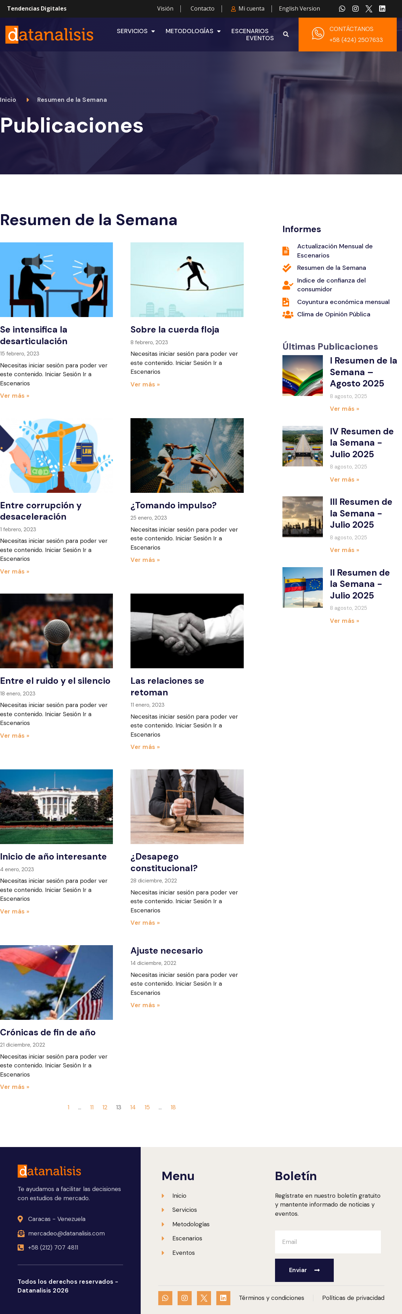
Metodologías (193, 31)
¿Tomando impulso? (173, 505)
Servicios (136, 31)
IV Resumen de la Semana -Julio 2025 (362, 443)
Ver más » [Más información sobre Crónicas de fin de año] (15, 1087)
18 (173, 1107)
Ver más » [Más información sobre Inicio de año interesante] (15, 911)
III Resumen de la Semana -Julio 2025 (361, 513)
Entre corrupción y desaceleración (41, 511)
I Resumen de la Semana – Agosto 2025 (363, 372)
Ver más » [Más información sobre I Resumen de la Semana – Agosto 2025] (344, 409)
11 (92, 1107)
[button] (286, 34)
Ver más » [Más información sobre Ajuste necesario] (145, 1005)
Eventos (260, 38)
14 (133, 1107)
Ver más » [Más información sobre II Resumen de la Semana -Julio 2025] (344, 621)
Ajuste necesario (166, 950)
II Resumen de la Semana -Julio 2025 (360, 584)
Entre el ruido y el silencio (55, 681)
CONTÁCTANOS (352, 29)
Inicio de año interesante (53, 856)
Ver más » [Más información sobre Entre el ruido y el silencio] (15, 735)
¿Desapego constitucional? (164, 862)
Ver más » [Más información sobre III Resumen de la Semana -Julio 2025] (344, 550)
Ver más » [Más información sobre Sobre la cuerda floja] (145, 384)
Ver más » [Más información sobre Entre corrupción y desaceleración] (15, 571)
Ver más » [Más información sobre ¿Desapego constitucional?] (145, 922)
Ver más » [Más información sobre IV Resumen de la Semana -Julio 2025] (344, 479)
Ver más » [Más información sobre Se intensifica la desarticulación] (15, 395)
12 (104, 1107)
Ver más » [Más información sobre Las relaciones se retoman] (145, 747)
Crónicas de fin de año (48, 1032)
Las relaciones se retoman (167, 686)
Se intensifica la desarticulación (34, 335)
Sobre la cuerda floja (174, 329)
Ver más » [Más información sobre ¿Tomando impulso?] (145, 560)
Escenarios (250, 31)
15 (147, 1107)
